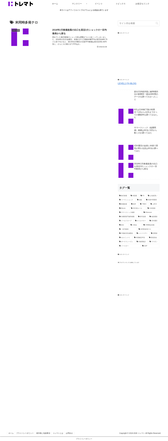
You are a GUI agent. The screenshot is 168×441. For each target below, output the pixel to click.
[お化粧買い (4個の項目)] (153, 196)
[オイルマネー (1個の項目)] (141, 221)
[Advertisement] (136, 334)
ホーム (11, 433)
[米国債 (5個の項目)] (134, 196)
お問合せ (69, 433)
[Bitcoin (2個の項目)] (124, 208)
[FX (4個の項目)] (142, 196)
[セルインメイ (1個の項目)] (125, 237)
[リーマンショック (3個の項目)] (126, 200)
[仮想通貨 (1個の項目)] (153, 217)
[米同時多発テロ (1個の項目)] (148, 229)
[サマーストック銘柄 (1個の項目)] (130, 212)
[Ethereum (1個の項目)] (150, 212)
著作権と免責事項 (43, 433)
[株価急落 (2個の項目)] (124, 204)
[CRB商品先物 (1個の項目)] (150, 225)
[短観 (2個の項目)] (140, 200)
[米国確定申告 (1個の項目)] (140, 237)
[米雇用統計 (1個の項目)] (141, 242)
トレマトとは (58, 433)
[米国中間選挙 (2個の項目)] (152, 200)
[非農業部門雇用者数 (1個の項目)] (127, 217)
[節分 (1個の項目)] (123, 225)
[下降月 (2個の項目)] (144, 204)
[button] (157, 23)
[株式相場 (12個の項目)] (123, 196)
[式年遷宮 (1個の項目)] (153, 221)
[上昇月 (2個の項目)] (154, 204)
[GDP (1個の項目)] (150, 246)
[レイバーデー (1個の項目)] (142, 233)
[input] (139, 23)
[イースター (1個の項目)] (129, 246)
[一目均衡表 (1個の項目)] (127, 229)
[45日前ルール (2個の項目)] (138, 208)
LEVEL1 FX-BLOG (127, 83)
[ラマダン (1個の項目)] (153, 242)
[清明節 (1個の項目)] (154, 233)
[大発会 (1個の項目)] (135, 225)
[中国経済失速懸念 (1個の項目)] (126, 233)
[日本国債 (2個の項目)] (152, 208)
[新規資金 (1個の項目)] (153, 237)
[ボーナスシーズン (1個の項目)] (126, 242)
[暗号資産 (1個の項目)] (142, 217)
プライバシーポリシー (25, 433)
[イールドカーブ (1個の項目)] (125, 221)
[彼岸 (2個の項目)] (134, 204)
